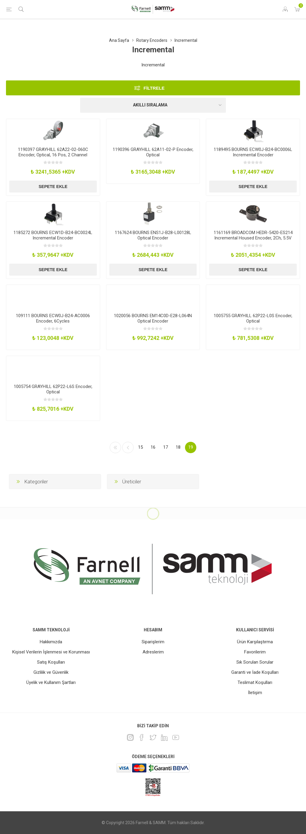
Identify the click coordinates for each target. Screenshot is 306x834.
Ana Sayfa (119, 40)
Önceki (128, 447)
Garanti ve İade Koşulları (255, 672)
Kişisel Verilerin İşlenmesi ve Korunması (51, 652)
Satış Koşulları (51, 662)
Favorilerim (255, 652)
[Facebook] (141, 737)
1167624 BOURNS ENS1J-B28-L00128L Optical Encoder (153, 235)
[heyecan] (153, 737)
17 (165, 447)
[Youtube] (175, 737)
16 (153, 447)
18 (178, 447)
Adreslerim (153, 652)
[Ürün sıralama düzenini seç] (153, 105)
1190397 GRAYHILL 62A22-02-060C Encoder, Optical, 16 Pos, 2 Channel (53, 152)
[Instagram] (130, 737)
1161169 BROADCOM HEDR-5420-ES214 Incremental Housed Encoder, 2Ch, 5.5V (253, 235)
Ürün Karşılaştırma (255, 641)
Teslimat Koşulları (255, 682)
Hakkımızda (51, 641)
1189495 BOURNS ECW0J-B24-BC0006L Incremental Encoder (253, 152)
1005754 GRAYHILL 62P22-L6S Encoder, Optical (53, 389)
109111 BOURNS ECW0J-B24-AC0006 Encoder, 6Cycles (53, 318)
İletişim (255, 692)
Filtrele (154, 88)
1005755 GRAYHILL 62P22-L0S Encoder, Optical (253, 318)
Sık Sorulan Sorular (254, 662)
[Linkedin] (164, 737)
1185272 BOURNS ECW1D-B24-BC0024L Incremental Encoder (52, 235)
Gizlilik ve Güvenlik (50, 672)
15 (140, 447)
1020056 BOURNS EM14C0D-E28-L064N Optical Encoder (153, 318)
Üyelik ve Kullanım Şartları (51, 682)
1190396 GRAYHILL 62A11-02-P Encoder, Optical (153, 152)
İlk (115, 447)
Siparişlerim (153, 641)
